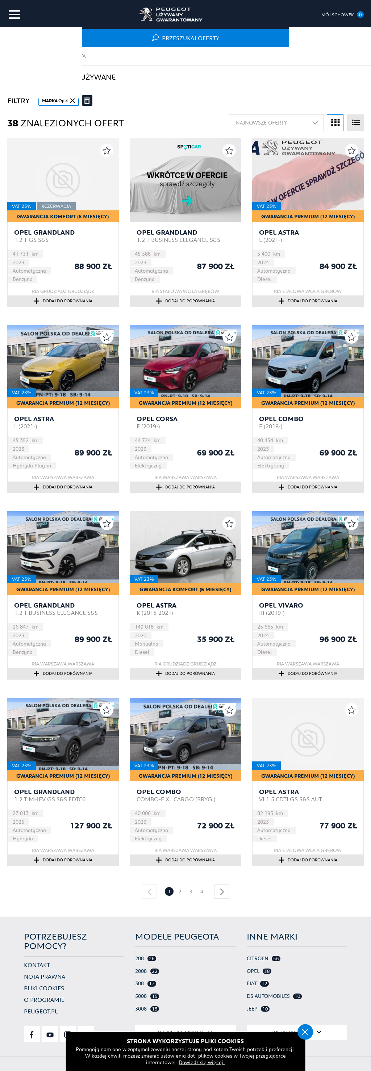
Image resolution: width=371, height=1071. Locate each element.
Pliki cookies (44, 987)
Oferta (76, 56)
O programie (44, 999)
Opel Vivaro (281, 605)
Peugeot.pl (41, 1011)
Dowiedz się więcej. (186, 1062)
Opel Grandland (44, 232)
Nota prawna (44, 976)
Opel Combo (281, 419)
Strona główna (29, 56)
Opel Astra (279, 232)
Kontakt (37, 964)
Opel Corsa (157, 419)
